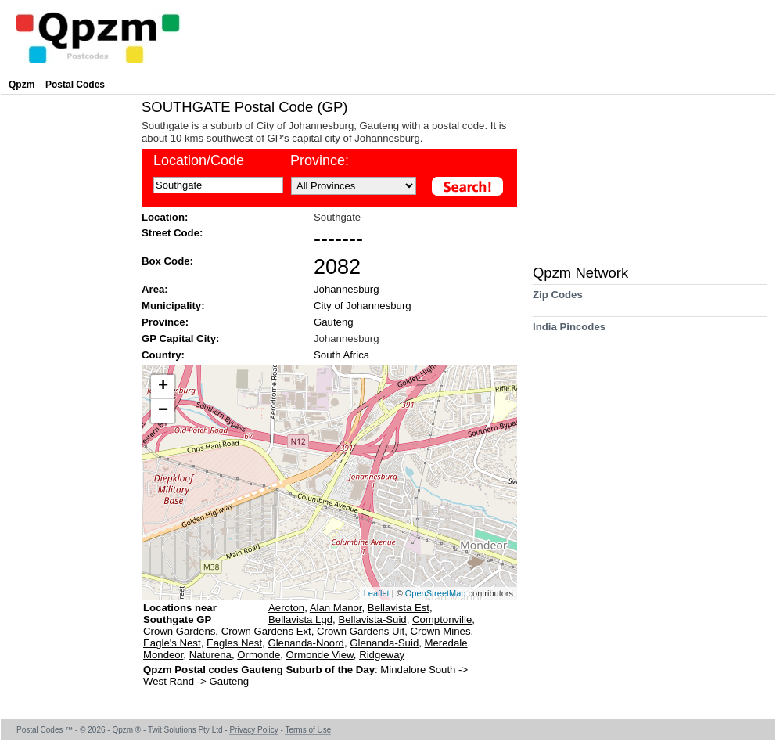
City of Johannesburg (362, 305)
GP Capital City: (180, 338)
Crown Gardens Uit (360, 631)
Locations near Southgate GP (180, 613)
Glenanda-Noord (306, 643)
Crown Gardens (179, 631)
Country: (163, 355)
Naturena (210, 655)
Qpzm (21, 84)
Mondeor (163, 655)
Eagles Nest (234, 643)
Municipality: (173, 305)
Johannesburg (346, 289)
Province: (165, 322)
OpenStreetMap (435, 593)
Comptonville (442, 619)
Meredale (446, 643)
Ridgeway (381, 655)
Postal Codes (75, 84)
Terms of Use (308, 730)
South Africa (341, 355)
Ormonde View (320, 655)
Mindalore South (419, 669)
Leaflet (377, 593)
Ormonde (258, 655)
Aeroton (286, 608)
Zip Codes (558, 300)
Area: (155, 289)
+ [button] (163, 386)
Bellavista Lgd (300, 619)
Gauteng (334, 322)
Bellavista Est (398, 608)
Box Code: (167, 261)
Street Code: (172, 233)
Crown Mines (441, 631)
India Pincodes (569, 332)
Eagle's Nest (172, 643)
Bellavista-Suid (372, 619)
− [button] (163, 411)
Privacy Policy (253, 730)
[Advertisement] (67, 333)
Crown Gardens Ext (266, 631)
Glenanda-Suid (384, 643)
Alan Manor (336, 608)
